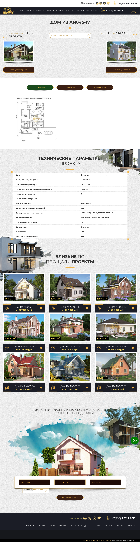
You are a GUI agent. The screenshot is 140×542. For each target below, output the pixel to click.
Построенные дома (62, 11)
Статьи (80, 11)
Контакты (95, 11)
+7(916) (128, 3)
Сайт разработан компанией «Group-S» (124, 540)
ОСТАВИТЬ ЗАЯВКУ (70, 497)
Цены (74, 11)
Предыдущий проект (18, 70)
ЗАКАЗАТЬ (70, 87)
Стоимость (100, 87)
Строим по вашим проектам (38, 11)
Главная (20, 11)
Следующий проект (122, 70)
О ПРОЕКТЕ (40, 87)
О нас (87, 11)
